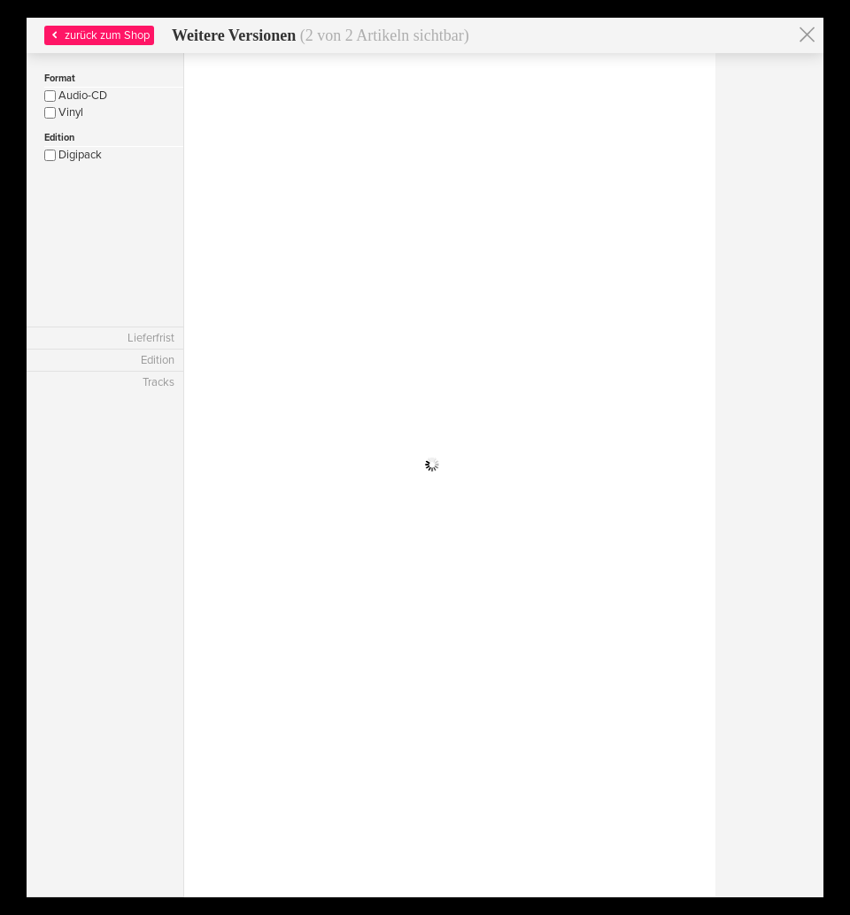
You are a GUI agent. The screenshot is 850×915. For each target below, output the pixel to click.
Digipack (73, 155)
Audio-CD (75, 95)
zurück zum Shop (99, 35)
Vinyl (63, 112)
